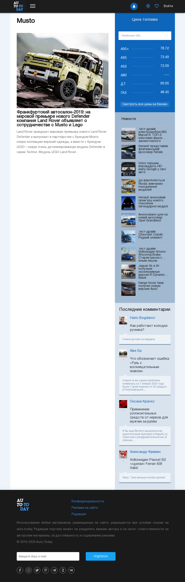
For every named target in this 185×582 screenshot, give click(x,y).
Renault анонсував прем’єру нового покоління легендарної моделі (153, 203)
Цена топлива (145, 20)
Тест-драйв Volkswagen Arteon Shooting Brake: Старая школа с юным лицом (152, 255)
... (145, 390)
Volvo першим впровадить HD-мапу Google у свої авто (152, 169)
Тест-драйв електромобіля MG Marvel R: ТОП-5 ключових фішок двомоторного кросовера (152, 135)
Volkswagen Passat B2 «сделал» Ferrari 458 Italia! (148, 464)
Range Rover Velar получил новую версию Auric (151, 289)
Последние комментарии (144, 310)
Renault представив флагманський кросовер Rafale (153, 152)
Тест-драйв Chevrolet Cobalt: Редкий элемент (150, 237)
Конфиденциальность (88, 501)
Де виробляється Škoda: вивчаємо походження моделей (151, 186)
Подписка (101, 556)
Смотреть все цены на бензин (144, 104)
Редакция (79, 514)
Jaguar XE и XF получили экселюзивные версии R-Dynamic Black (151, 272)
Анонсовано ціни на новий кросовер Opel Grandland (153, 220)
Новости (128, 119)
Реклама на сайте (85, 508)
